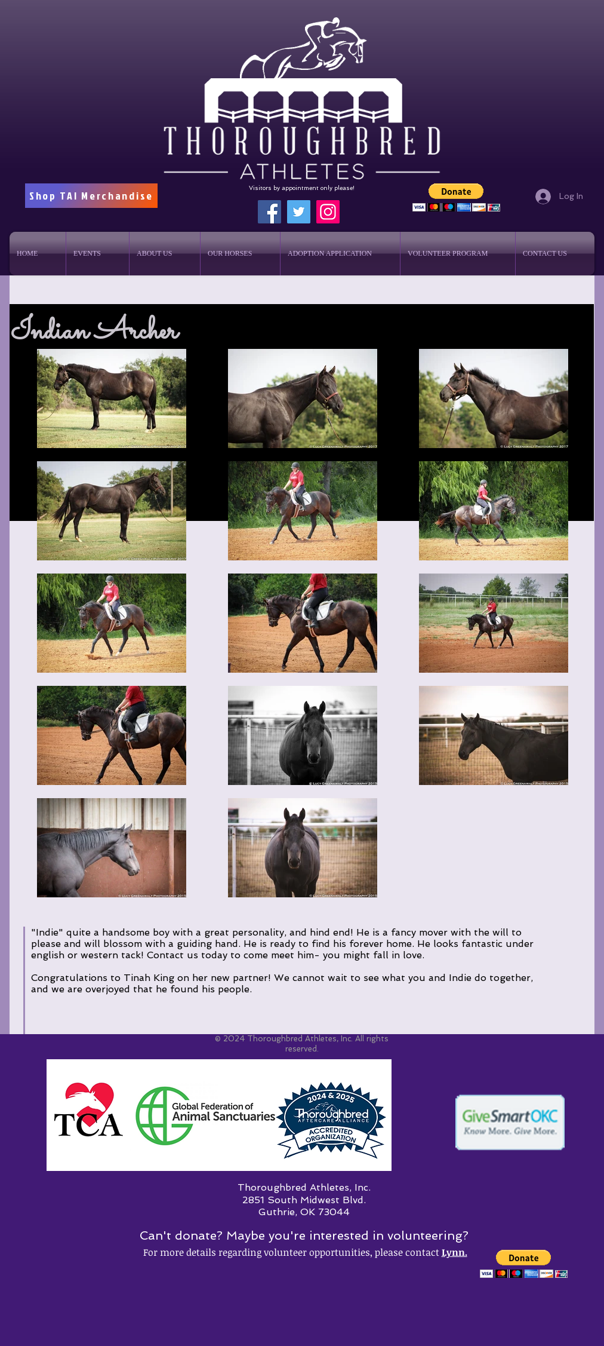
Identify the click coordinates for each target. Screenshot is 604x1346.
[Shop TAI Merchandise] (91, 195)
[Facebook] (269, 211)
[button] (456, 197)
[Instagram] (328, 211)
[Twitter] (298, 211)
